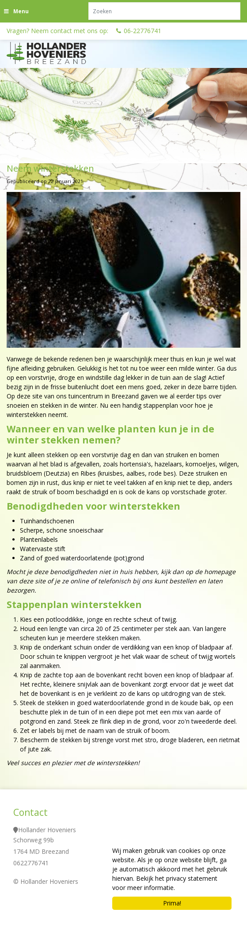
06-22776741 (142, 30)
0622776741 (31, 863)
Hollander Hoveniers (47, 830)
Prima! (172, 903)
